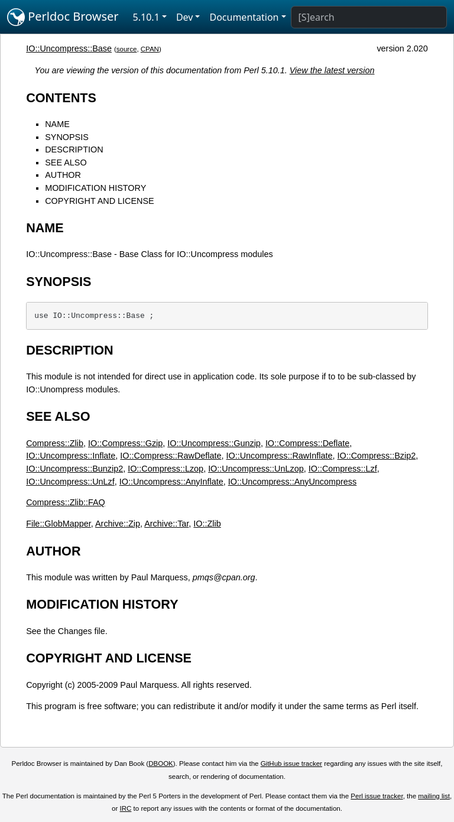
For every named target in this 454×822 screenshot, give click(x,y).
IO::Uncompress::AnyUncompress (292, 481)
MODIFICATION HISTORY (95, 188)
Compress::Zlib (54, 443)
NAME (57, 124)
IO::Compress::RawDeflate (170, 455)
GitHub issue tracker (291, 763)
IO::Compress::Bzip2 (376, 455)
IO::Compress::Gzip (125, 443)
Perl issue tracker (377, 796)
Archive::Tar (166, 523)
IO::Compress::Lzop (165, 468)
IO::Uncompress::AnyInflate (171, 481)
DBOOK (160, 763)
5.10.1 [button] (146, 17)
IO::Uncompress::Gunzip (214, 443)
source (126, 49)
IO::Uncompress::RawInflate (279, 455)
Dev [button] (184, 17)
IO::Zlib (206, 523)
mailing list (434, 796)
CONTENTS (61, 97)
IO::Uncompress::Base (69, 48)
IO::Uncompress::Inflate (70, 455)
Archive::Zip (117, 523)
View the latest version (332, 70)
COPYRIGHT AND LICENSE (99, 201)
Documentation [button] (243, 17)
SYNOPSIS (67, 137)
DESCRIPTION (74, 149)
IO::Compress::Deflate (307, 443)
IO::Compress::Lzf (343, 468)
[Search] (369, 17)
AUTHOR (63, 175)
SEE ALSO (65, 162)
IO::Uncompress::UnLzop (256, 468)
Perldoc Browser (63, 17)
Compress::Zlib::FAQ (65, 502)
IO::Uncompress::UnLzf (70, 481)
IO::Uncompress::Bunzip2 (74, 468)
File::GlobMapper (58, 523)
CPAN (150, 49)
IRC (126, 808)
